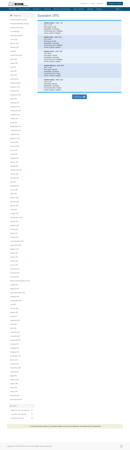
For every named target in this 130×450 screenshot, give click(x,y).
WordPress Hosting (16, 28)
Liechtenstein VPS (16, 217)
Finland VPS (14, 142)
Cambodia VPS (15, 115)
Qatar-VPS (13, 59)
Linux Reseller (15, 31)
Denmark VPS (14, 269)
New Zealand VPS (16, 399)
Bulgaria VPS (14, 289)
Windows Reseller (16, 35)
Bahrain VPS (14, 43)
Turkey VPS (14, 154)
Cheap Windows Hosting (18, 20)
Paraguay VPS (14, 352)
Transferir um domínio (21, 414)
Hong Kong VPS (15, 83)
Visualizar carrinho (114, 3)
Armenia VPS (14, 277)
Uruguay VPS (14, 348)
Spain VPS (13, 194)
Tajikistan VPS (15, 134)
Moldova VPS (14, 186)
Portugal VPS (14, 178)
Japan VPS (13, 99)
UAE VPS (13, 51)
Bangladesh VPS (15, 126)
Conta (118, 9)
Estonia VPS (14, 221)
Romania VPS (14, 202)
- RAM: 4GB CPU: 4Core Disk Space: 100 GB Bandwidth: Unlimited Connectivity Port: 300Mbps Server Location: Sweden (52, 56)
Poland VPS (14, 253)
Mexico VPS (14, 312)
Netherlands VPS (16, 170)
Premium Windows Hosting (19, 24)
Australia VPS (14, 395)
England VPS (14, 158)
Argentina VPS (15, 320)
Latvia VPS (13, 209)
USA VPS (13, 304)
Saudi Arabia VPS (16, 55)
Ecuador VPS (14, 364)
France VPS (14, 190)
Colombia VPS (15, 332)
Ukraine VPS (14, 174)
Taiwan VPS (14, 118)
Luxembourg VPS (16, 300)
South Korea (14, 79)
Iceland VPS (14, 229)
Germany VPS (14, 146)
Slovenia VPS (14, 225)
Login (93, 3)
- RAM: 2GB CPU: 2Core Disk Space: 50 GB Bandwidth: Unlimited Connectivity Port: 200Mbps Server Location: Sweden (52, 42)
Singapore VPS (15, 87)
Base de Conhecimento (62, 9)
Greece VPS (14, 257)
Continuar (79, 97)
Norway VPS (14, 237)
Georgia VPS (14, 166)
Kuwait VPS (14, 63)
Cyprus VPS (14, 162)
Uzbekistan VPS (15, 130)
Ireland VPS (14, 261)
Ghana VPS (14, 391)
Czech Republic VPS (17, 241)
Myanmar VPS (15, 138)
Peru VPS (13, 328)
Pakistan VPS (14, 47)
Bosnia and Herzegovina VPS (20, 281)
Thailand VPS (14, 91)
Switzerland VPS (15, 245)
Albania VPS (14, 206)
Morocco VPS (14, 380)
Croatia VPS (14, 285)
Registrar (100, 3)
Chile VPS (13, 324)
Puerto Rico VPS (15, 368)
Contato (99, 9)
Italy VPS (13, 182)
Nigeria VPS (14, 384)
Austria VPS (14, 265)
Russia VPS (14, 150)
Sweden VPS (14, 198)
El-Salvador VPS (15, 356)
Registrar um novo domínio (21, 410)
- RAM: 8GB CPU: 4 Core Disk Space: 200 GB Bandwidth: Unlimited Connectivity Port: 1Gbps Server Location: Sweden (52, 71)
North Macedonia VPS (17, 293)
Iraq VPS (13, 67)
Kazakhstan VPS (15, 95)
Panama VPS (14, 344)
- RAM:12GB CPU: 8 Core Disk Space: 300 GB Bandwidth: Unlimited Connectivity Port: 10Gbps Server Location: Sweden (52, 85)
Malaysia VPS (14, 103)
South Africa (14, 372)
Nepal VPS (13, 122)
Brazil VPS (13, 316)
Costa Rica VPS (15, 336)
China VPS (13, 75)
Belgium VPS (14, 249)
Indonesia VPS (15, 107)
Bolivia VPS (14, 360)
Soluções (37, 9)
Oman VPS (13, 39)
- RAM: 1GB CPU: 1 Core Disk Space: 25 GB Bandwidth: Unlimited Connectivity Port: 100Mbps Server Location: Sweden (52, 28)
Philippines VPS (15, 111)
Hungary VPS (14, 297)
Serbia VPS (13, 233)
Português (84, 3)
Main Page (12, 9)
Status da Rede (78, 9)
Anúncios (47, 9)
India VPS (13, 71)
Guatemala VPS (15, 340)
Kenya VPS (13, 388)
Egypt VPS (13, 376)
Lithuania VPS (15, 273)
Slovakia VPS (14, 213)
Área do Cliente (24, 9)
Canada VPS (14, 308)
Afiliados (90, 9)
